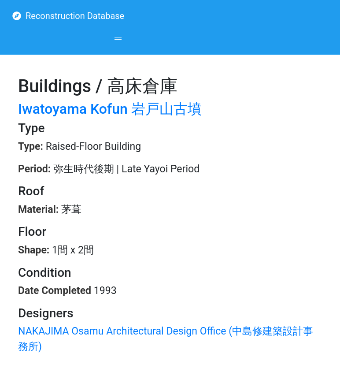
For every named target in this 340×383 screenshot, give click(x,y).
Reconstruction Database (68, 16)
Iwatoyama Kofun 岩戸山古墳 (110, 108)
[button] (118, 37)
